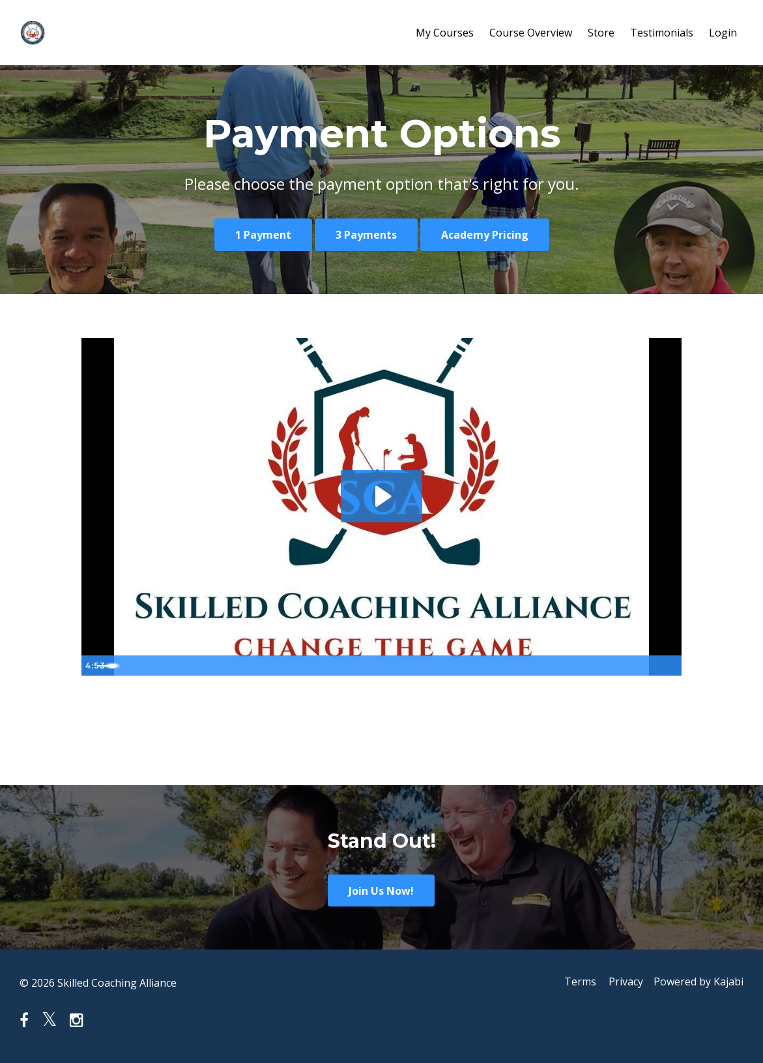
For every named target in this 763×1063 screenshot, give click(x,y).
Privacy (623, 983)
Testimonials (661, 32)
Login (723, 32)
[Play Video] (94, 665)
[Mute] (617, 665)
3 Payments (366, 235)
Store (601, 32)
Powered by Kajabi (698, 983)
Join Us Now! (381, 891)
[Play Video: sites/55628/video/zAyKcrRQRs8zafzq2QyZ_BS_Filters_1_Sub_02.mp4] (381, 496)
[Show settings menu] (643, 665)
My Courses (445, 32)
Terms (574, 983)
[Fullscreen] (669, 665)
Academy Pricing (484, 235)
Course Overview (530, 32)
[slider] (369, 665)
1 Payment (263, 235)
